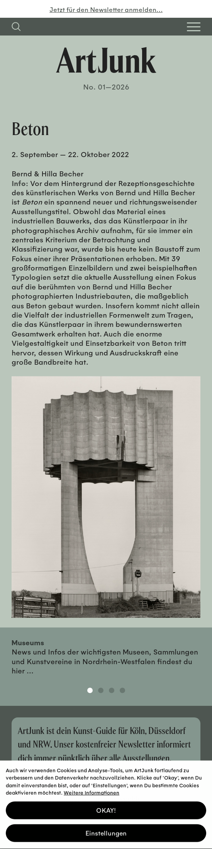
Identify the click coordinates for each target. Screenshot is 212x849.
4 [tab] (122, 690)
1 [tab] (90, 690)
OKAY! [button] (106, 808)
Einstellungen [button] (106, 831)
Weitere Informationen (91, 790)
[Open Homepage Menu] (193, 26)
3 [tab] (111, 690)
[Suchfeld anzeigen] (16, 26)
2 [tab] (100, 690)
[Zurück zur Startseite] (106, 60)
